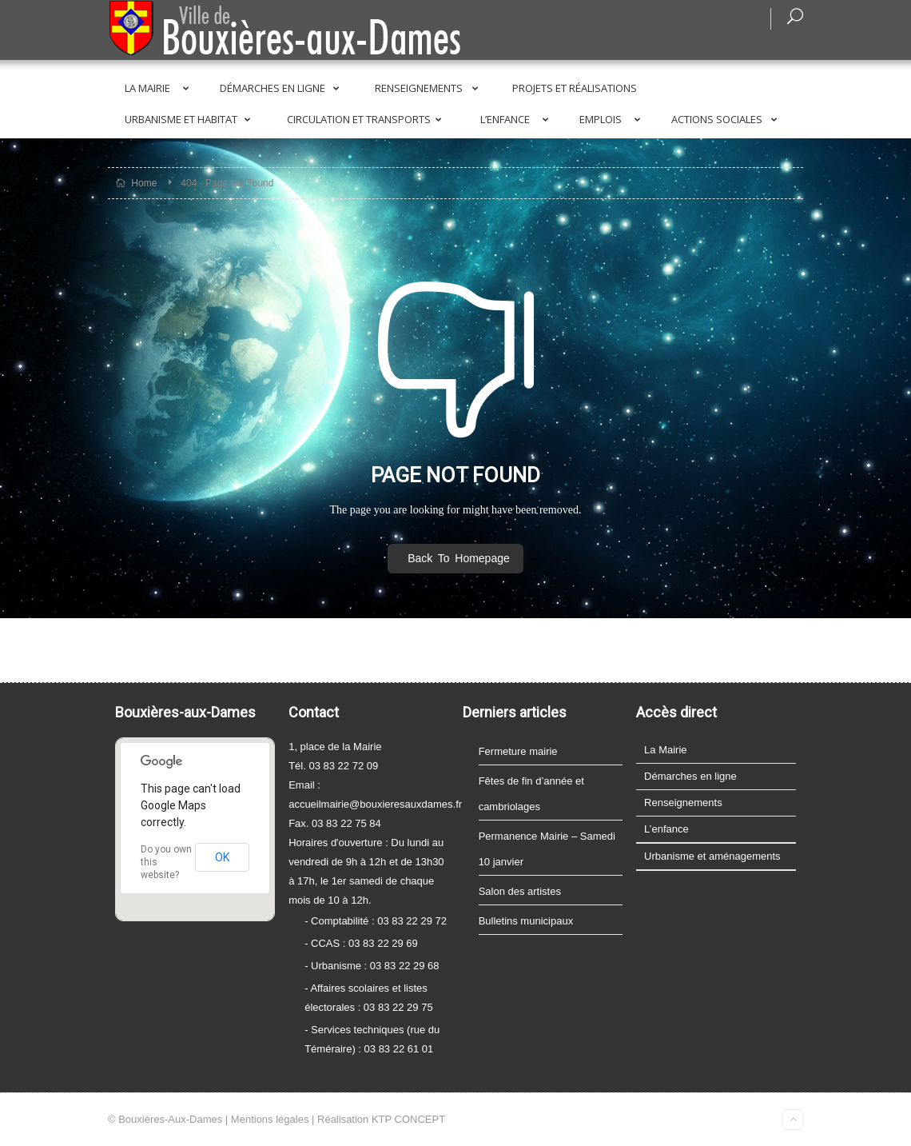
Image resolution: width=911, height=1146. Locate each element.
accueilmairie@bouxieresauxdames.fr (375, 804)
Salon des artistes (520, 891)
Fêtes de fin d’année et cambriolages (531, 794)
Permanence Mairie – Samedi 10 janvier (547, 849)
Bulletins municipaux (526, 921)
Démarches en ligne (282, 88)
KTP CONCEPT (408, 1119)
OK (222, 857)
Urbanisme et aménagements (712, 856)
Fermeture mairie (518, 751)
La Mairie (160, 88)
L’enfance (517, 119)
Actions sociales (727, 119)
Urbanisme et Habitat (191, 119)
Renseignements (429, 88)
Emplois (612, 119)
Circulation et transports (367, 119)
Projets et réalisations (574, 88)
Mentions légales (270, 1119)
